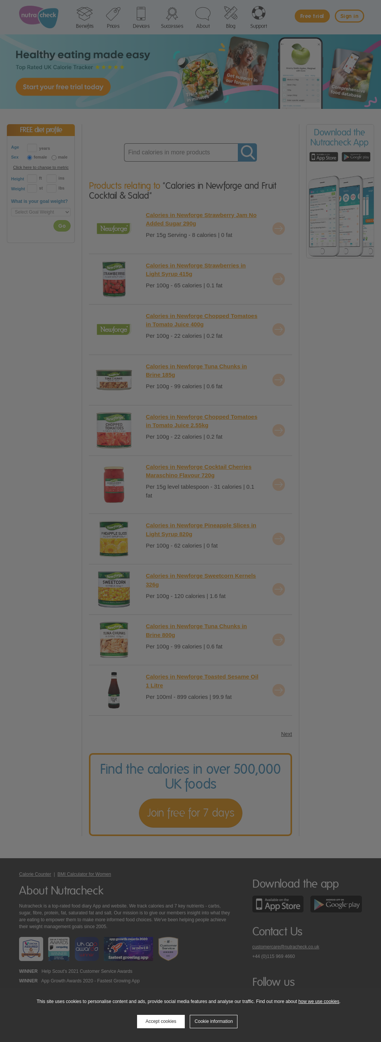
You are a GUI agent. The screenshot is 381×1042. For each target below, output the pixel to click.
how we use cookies (318, 1001)
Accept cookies (160, 1021)
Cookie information (214, 1021)
